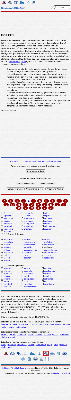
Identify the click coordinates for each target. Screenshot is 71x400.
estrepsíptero (30, 278)
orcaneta (12, 337)
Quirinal (4, 324)
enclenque (28, 221)
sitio (56, 344)
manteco (13, 324)
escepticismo (29, 242)
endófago (48, 221)
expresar (7, 286)
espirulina (7, 273)
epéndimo (28, 226)
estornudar (8, 278)
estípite (47, 276)
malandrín (21, 334)
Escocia (6, 257)
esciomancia (29, 244)
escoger (27, 257)
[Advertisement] (35, 23)
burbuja (4, 334)
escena (47, 239)
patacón (66, 324)
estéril (26, 276)
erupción (48, 229)
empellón (48, 218)
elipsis (47, 215)
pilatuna (33, 324)
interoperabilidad (46, 324)
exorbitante (49, 284)
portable (63, 344)
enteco (47, 223)
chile (15, 347)
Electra (27, 215)
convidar (39, 334)
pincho (55, 334)
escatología (8, 239)
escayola (27, 239)
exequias (28, 284)
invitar (31, 334)
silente (58, 324)
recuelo (11, 327)
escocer (47, 255)
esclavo (6, 250)
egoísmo (7, 215)
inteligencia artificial (62, 373)
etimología (22, 344)
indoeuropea (14, 61)
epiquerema (49, 226)
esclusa (6, 255)
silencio (47, 334)
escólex (6, 260)
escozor (27, 268)
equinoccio (8, 229)
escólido (7, 268)
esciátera (7, 244)
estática (6, 276)
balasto (13, 334)
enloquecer (29, 223)
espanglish (28, 271)
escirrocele (49, 244)
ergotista (28, 229)
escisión (6, 247)
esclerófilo (8, 252)
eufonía (27, 281)
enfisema (7, 223)
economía (28, 213)
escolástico (49, 257)
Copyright (23, 368)
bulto (4, 337)
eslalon (6, 271)
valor (3, 344)
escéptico (48, 242)
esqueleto (28, 273)
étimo (6, 281)
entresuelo (8, 226)
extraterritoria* (30, 286)
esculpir (47, 268)
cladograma (6, 347)
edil (45, 213)
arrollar (31, 344)
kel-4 (23, 61)
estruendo (48, 278)
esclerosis (28, 252)
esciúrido (28, 247)
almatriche (23, 324)
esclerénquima (30, 250)
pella (4, 327)
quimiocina (21, 327)
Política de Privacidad (10, 368)
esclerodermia (50, 250)
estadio (47, 273)
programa (11, 344)
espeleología (49, 271)
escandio (7, 231)
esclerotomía (50, 252)
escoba (27, 255)
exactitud (7, 284)
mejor (49, 344)
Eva (45, 281)
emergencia (29, 218)
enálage (6, 221)
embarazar (8, 218)
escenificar (8, 242)
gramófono (41, 344)
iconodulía (64, 334)
